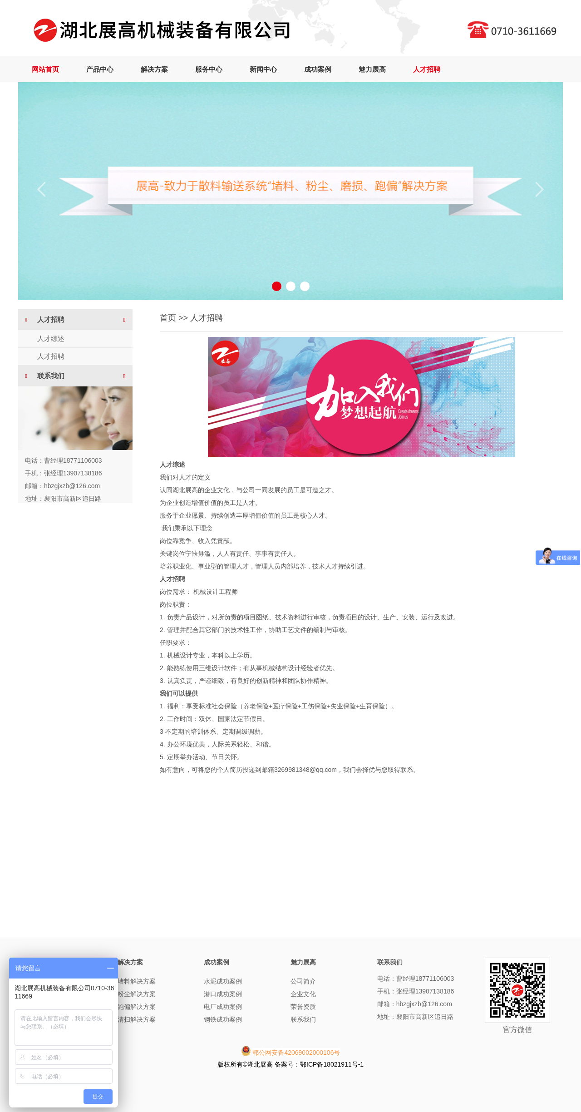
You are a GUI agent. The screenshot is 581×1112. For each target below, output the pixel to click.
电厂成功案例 (223, 1006)
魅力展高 (372, 69)
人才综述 (50, 338)
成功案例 (317, 69)
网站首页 (45, 69)
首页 (168, 317)
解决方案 (154, 69)
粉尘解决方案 (137, 994)
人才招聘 (426, 69)
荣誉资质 (303, 1006)
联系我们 (303, 1019)
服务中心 (208, 69)
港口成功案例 (223, 994)
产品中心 (99, 69)
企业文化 (303, 994)
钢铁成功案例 (223, 1019)
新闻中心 (263, 69)
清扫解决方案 (137, 1019)
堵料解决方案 (137, 981)
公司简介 (303, 981)
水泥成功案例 (223, 981)
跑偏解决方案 (137, 1006)
